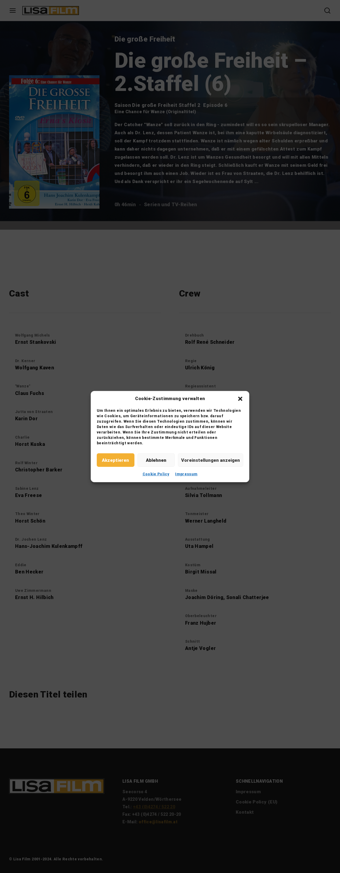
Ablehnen (156, 460)
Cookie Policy (156, 474)
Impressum (186, 474)
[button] (240, 399)
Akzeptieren (115, 460)
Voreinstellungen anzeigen (210, 460)
